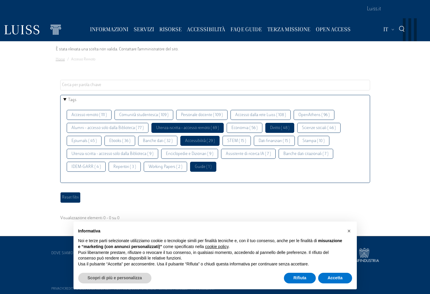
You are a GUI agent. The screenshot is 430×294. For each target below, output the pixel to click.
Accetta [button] (335, 277)
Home (60, 59)
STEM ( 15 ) (236, 141)
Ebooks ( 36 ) (119, 141)
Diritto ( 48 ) (280, 128)
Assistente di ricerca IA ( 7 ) (248, 154)
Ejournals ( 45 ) (84, 141)
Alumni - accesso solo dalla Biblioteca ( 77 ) (107, 128)
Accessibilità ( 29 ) (200, 141)
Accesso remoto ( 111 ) (89, 115)
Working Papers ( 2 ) (165, 167)
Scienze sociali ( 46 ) (319, 128)
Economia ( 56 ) (244, 128)
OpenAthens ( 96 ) (314, 115)
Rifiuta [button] (299, 277)
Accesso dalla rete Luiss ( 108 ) (260, 115)
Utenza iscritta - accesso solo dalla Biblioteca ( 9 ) (112, 154)
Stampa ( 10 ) (314, 141)
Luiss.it (374, 9)
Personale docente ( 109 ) (202, 115)
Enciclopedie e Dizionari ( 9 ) (189, 154)
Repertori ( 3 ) (124, 167)
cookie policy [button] (216, 246)
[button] (349, 231)
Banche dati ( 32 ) (158, 141)
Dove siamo (62, 253)
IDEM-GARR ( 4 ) (86, 167)
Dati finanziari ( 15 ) (274, 141)
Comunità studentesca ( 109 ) (144, 115)
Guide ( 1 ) (203, 167)
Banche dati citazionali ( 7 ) (305, 154)
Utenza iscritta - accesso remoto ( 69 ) (187, 128)
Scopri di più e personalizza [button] (115, 277)
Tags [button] (72, 100)
